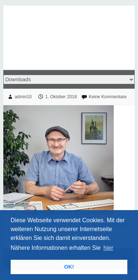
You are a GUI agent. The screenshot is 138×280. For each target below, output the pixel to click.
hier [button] (108, 248)
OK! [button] (69, 267)
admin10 (23, 96)
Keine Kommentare (108, 96)
